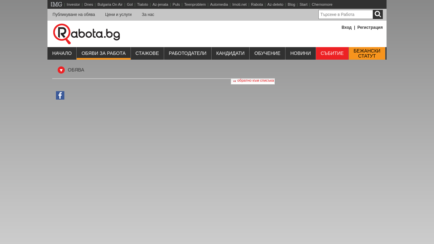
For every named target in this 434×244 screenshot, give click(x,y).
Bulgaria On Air (109, 4)
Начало (62, 53)
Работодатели (187, 53)
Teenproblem (195, 4)
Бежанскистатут (367, 53)
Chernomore (322, 4)
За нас (148, 14)
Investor (73, 4)
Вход (347, 27)
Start (303, 4)
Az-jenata (160, 4)
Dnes (88, 4)
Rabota (257, 4)
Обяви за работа (103, 53)
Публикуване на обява (74, 14)
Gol (130, 4)
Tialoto (142, 4)
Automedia (219, 4)
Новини (300, 53)
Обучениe (267, 53)
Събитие (332, 53)
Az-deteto (275, 4)
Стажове (147, 53)
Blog (291, 4)
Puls (176, 4)
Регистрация (370, 27)
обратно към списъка (255, 80)
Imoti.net (239, 4)
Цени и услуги (118, 14)
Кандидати (230, 53)
